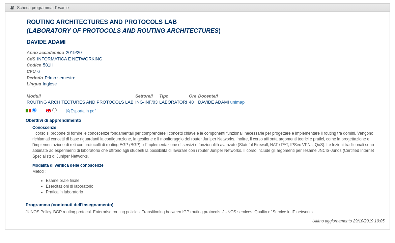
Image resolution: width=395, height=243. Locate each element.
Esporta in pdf (80, 111)
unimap (237, 102)
